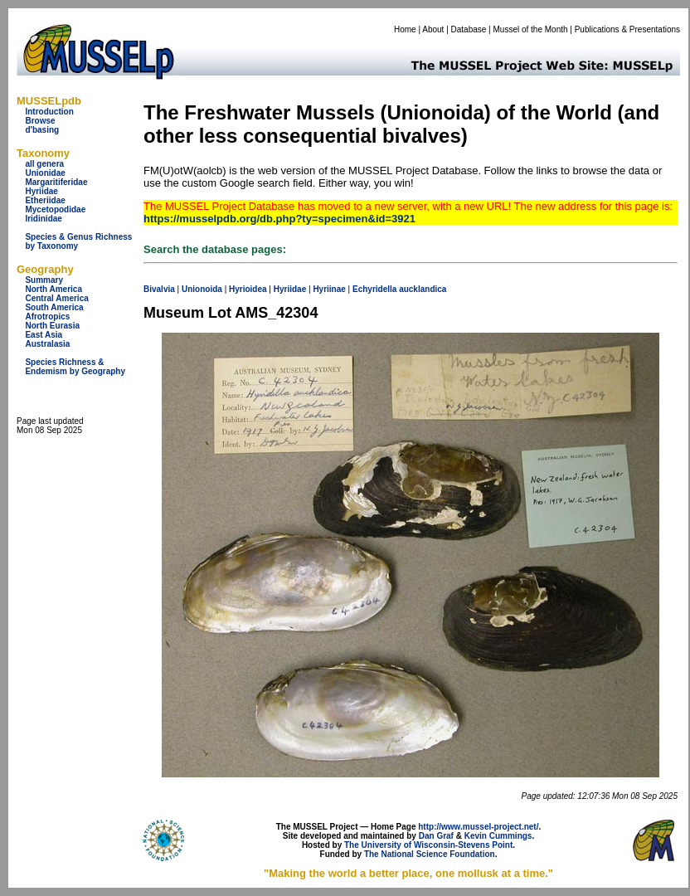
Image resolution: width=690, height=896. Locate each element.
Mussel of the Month (530, 29)
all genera (44, 163)
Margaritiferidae (56, 182)
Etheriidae (45, 200)
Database (469, 29)
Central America (56, 298)
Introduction (49, 111)
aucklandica (422, 289)
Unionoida (202, 289)
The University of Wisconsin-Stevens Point (428, 845)
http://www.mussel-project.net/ (478, 826)
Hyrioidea (248, 289)
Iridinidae (43, 218)
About (433, 29)
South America (54, 307)
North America (53, 289)
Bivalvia (159, 289)
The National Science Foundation (429, 854)
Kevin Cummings (498, 835)
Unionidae (45, 173)
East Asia (43, 334)
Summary (44, 280)
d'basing (42, 129)
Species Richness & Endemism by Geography (75, 367)
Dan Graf (436, 835)
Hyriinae (329, 289)
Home (405, 29)
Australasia (47, 343)
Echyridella (374, 289)
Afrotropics (47, 316)
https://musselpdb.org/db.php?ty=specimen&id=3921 (279, 218)
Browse (40, 120)
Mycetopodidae (55, 209)
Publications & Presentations (627, 29)
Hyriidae (41, 191)
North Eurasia (52, 325)
